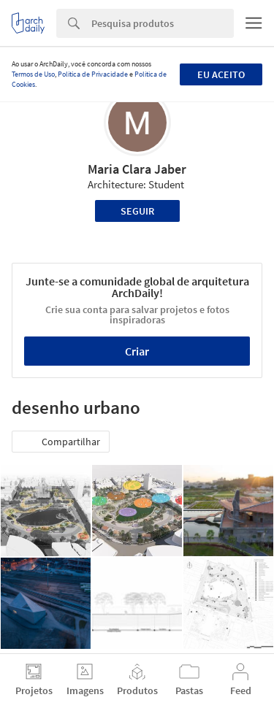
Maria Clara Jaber (137, 169)
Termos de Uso (33, 74)
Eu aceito (221, 74)
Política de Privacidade (93, 74)
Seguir (137, 211)
